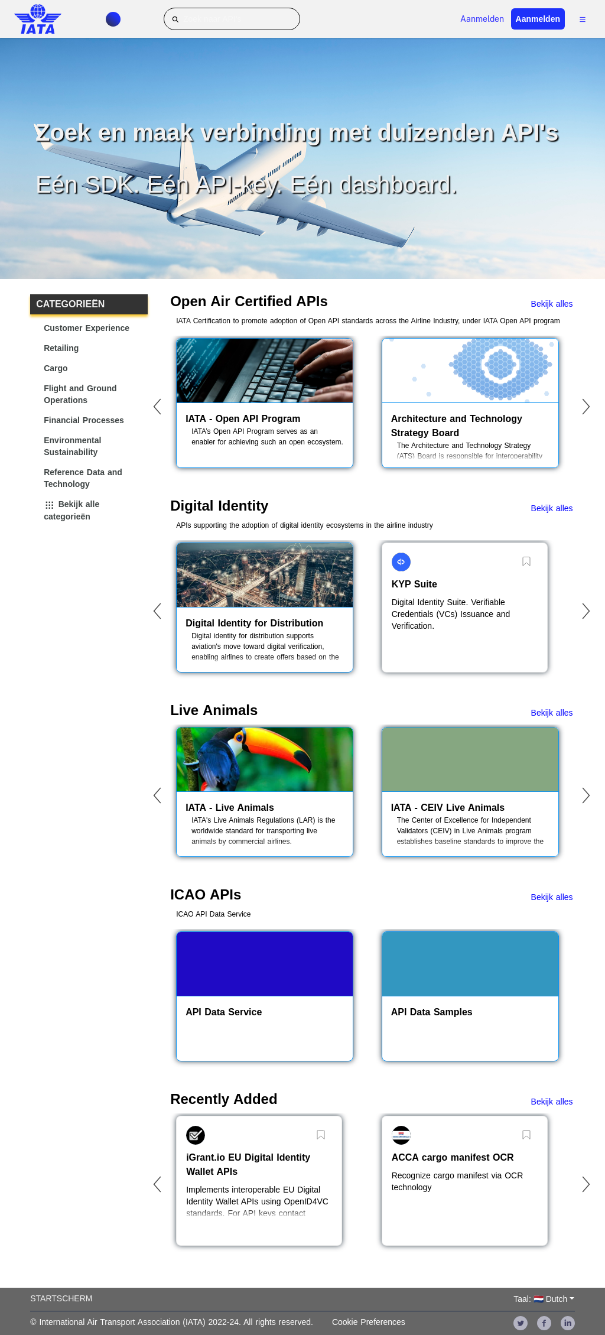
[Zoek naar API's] (232, 19)
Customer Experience (86, 328)
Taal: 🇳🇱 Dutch (540, 1299)
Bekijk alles (552, 303)
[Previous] (157, 406)
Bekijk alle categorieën (71, 510)
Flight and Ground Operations (80, 394)
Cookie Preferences (368, 1322)
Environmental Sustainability (72, 446)
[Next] (586, 406)
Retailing (61, 348)
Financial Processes (84, 420)
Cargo (55, 368)
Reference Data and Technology (83, 478)
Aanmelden (482, 19)
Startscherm (61, 1298)
